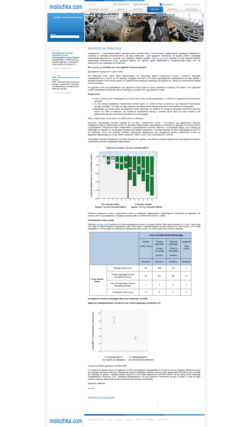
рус (91, 4)
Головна (187, 4)
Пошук (53, 34)
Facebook (168, 4)
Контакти (196, 4)
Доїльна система (160, 58)
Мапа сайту (162, 420)
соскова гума (102, 224)
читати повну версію (62, 68)
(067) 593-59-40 (121, 4)
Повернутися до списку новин (101, 397)
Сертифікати (191, 9)
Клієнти (121, 9)
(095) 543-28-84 (141, 4)
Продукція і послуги (98, 9)
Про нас (155, 9)
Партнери (138, 9)
